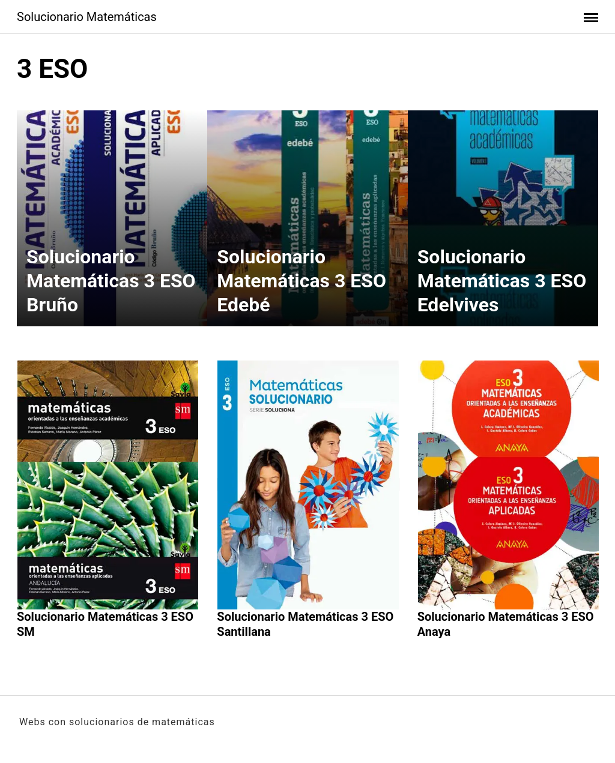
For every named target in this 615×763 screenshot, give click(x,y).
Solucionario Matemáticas (87, 17)
